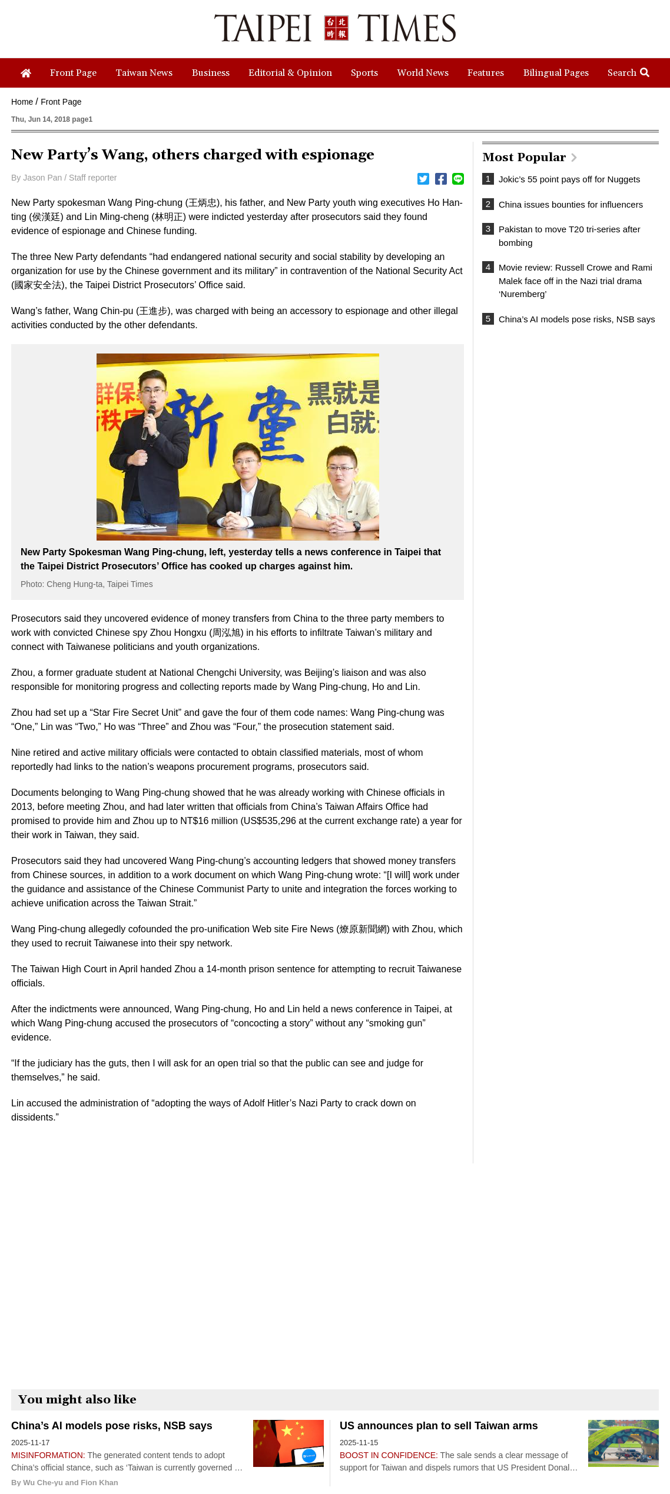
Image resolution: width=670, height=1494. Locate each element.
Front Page (61, 101)
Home (22, 101)
